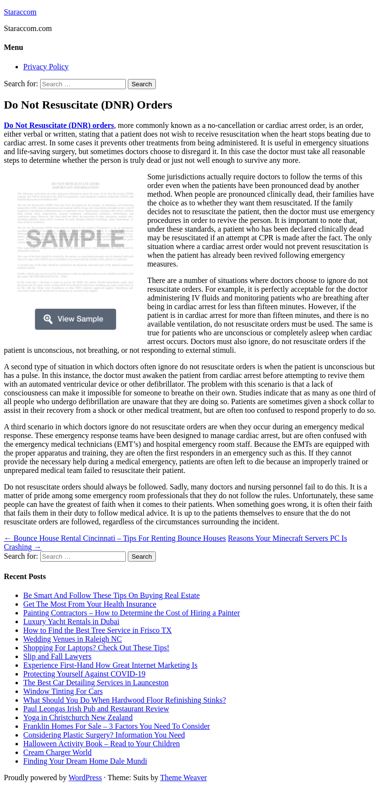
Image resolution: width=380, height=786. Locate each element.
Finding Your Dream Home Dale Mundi (85, 761)
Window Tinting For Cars (63, 691)
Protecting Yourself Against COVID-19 (84, 674)
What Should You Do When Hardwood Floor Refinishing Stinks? (124, 700)
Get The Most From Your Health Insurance (89, 604)
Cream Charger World (57, 752)
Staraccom (20, 12)
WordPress (85, 777)
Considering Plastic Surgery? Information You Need (104, 735)
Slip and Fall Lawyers (57, 656)
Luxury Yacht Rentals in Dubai (71, 621)
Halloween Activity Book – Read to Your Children (101, 743)
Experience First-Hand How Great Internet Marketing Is (110, 665)
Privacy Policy (46, 67)
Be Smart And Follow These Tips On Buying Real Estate (111, 595)
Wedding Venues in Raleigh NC (72, 639)
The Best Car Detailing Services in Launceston (95, 682)
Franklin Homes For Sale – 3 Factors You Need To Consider (116, 726)
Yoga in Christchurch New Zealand (78, 717)
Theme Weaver (183, 777)
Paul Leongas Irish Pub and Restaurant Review (96, 709)
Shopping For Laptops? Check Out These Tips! (96, 648)
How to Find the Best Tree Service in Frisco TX (97, 630)
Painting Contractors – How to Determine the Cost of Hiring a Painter (131, 613)
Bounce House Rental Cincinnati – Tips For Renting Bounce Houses (115, 538)
